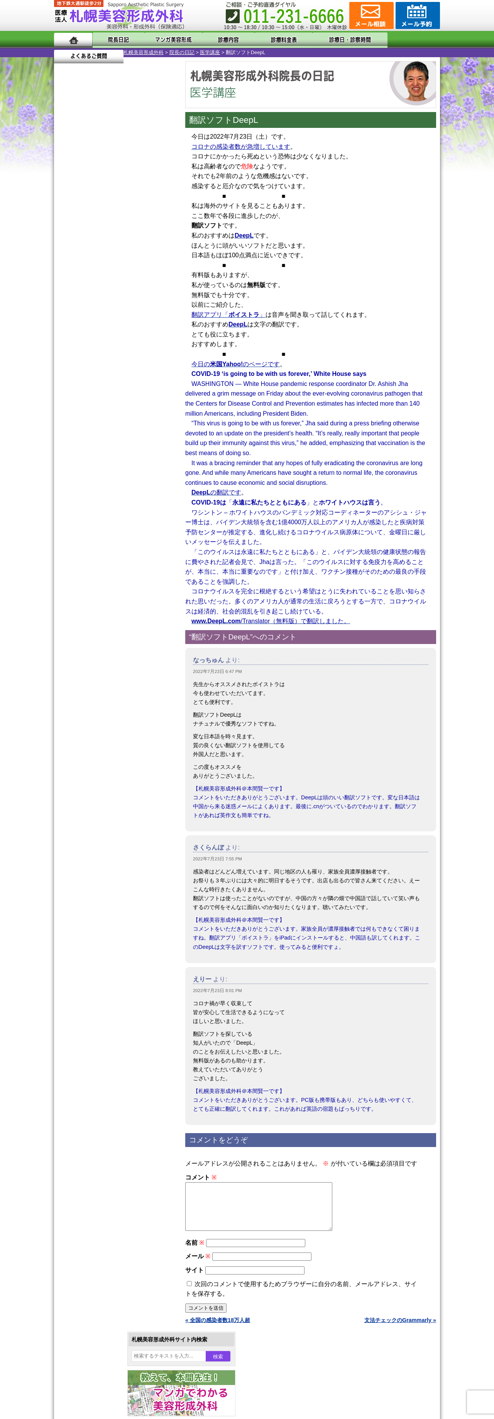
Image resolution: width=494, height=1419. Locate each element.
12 (122, 373)
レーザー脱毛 (96, 803)
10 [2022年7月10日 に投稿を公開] (67, 265)
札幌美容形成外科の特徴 (99, 970)
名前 (194, 1252)
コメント (201, 1177)
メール (197, 1265)
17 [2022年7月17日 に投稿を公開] (67, 277)
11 (115, 373)
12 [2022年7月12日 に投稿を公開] (97, 265)
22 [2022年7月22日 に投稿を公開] (141, 277)
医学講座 (140, 52)
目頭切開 (90, 900)
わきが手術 (107, 761)
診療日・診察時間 (331, 39)
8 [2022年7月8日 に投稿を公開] (141, 254)
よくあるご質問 (405, 39)
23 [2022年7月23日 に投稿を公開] (156, 277)
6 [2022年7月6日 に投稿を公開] (111, 254)
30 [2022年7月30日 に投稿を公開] (156, 288)
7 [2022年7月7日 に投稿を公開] (126, 254)
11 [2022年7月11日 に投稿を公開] (82, 265)
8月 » (85, 315)
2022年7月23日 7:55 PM (217, 858)
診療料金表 (266, 39)
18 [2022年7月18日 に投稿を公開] (82, 277)
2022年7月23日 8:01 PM (217, 990)
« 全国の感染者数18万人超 (217, 1329)
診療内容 (216, 39)
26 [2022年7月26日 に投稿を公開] (97, 288)
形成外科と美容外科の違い (101, 984)
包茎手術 (90, 872)
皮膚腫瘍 (90, 886)
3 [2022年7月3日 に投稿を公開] (67, 254)
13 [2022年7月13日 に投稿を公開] (111, 265)
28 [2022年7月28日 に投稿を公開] (126, 288)
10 (107, 373)
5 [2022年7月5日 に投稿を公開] (96, 254)
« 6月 (65, 315)
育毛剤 (88, 844)
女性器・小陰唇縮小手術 (109, 719)
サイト (194, 1279)
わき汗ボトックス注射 (107, 775)
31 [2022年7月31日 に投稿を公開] (67, 300)
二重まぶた (93, 733)
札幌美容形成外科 (74, 52)
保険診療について (90, 1026)
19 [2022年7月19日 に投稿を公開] (97, 277)
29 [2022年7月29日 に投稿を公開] (141, 288)
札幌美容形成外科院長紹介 (101, 1040)
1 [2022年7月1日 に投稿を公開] (141, 242)
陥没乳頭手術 (96, 705)
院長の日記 (112, 52)
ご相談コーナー (370, 15)
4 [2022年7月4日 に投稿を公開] (82, 254)
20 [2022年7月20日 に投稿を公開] (111, 277)
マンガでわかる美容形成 (166, 39)
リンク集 (80, 1054)
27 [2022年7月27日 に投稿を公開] (111, 288)
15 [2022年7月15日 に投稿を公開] (141, 265)
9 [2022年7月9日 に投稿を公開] (155, 254)
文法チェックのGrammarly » (400, 1329)
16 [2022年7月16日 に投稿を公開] (156, 265)
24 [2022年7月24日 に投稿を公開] (67, 288)
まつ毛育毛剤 (96, 858)
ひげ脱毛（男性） (101, 831)
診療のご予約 (417, 15)
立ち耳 (88, 789)
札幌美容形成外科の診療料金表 (107, 1012)
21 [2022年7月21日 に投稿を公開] (126, 277)
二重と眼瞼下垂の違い (96, 747)
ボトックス (93, 914)
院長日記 (116, 39)
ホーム (73, 39)
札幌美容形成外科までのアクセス (109, 998)
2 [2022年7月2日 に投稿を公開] (155, 242)
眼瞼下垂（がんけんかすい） (115, 691)
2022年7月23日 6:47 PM (217, 671)
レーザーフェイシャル (107, 817)
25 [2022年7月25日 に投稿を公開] (82, 288)
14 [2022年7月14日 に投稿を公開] (126, 265)
